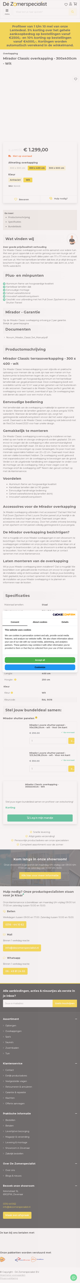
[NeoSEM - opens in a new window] (64, 614)
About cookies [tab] (40, 622)
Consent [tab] (15, 622)
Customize (40, 667)
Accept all (40, 660)
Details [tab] (65, 622)
